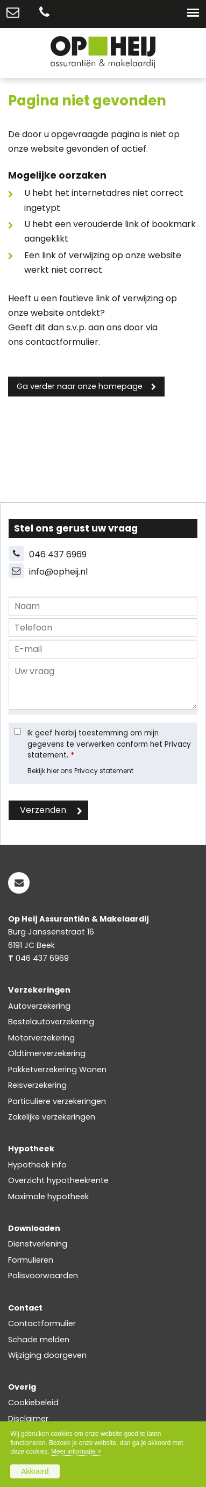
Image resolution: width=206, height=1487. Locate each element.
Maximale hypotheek (48, 1196)
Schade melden (38, 1339)
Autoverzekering (39, 1006)
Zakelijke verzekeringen (51, 1116)
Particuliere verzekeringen (57, 1101)
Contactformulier (42, 1323)
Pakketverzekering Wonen (57, 1069)
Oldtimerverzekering (47, 1053)
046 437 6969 (58, 554)
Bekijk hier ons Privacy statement (80, 770)
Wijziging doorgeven (47, 1355)
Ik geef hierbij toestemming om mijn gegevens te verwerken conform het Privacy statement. (109, 744)
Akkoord (34, 1471)
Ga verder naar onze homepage (80, 386)
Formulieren (30, 1260)
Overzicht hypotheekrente (58, 1180)
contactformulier (61, 342)
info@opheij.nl (58, 571)
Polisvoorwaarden (43, 1275)
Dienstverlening (37, 1243)
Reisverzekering (37, 1085)
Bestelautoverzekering (51, 1021)
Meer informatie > (76, 1451)
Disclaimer (28, 1418)
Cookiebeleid (33, 1402)
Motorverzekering (41, 1037)
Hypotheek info (37, 1164)
